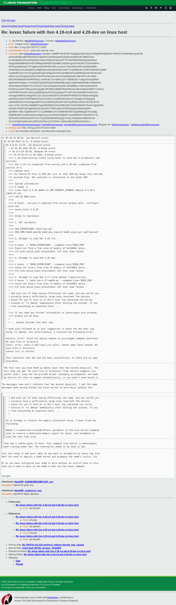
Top (3, 20)
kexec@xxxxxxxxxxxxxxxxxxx (26, 124)
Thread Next (42, 26)
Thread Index (67, 26)
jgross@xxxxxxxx (39, 44)
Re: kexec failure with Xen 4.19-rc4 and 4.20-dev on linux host (47, 504)
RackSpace (52, 597)
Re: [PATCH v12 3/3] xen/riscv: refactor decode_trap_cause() (53, 544)
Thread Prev (29, 26)
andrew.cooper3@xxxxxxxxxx (145, 124)
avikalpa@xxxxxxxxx (65, 41)
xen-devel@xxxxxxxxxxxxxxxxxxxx (80, 124)
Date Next (17, 26)
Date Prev (6, 26)
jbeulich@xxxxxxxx (34, 41)
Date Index (55, 26)
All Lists (11, 20)
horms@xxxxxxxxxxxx (52, 124)
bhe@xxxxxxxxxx (120, 124)
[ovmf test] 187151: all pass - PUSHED (41, 547)
